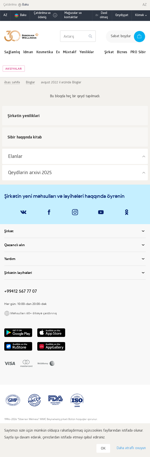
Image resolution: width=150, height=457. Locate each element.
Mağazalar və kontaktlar (73, 15)
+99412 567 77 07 (20, 291)
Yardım (75, 258)
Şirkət (109, 52)
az (5, 15)
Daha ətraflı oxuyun (131, 448)
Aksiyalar (13, 69)
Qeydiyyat (121, 15)
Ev (58, 52)
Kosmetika (44, 52)
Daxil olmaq (104, 15)
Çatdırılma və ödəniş (45, 15)
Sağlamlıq (12, 52)
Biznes (122, 52)
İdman (28, 52)
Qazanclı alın (75, 244)
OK (103, 449)
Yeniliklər (87, 52)
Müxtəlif (69, 52)
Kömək (139, 15)
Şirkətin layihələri (75, 272)
